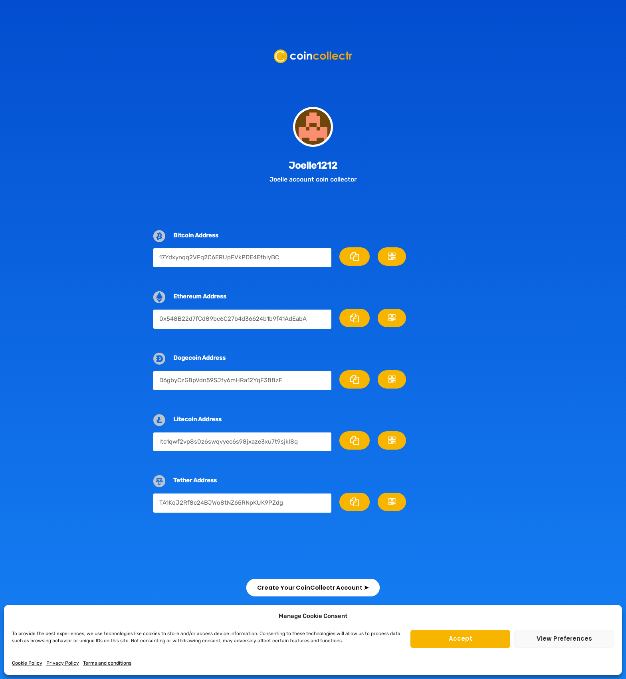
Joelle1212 (313, 165)
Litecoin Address (197, 419)
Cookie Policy (27, 663)
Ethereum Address (199, 296)
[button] (313, 587)
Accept (460, 638)
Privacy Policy (62, 663)
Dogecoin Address (199, 357)
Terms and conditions (107, 663)
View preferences (564, 638)
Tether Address (195, 480)
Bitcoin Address (195, 235)
